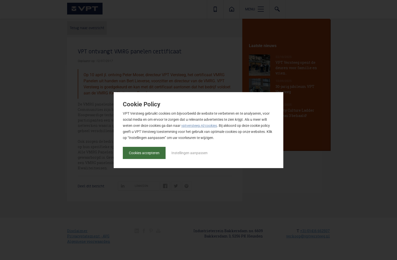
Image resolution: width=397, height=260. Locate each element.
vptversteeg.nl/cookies (199, 126)
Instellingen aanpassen (189, 153)
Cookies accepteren (144, 153)
